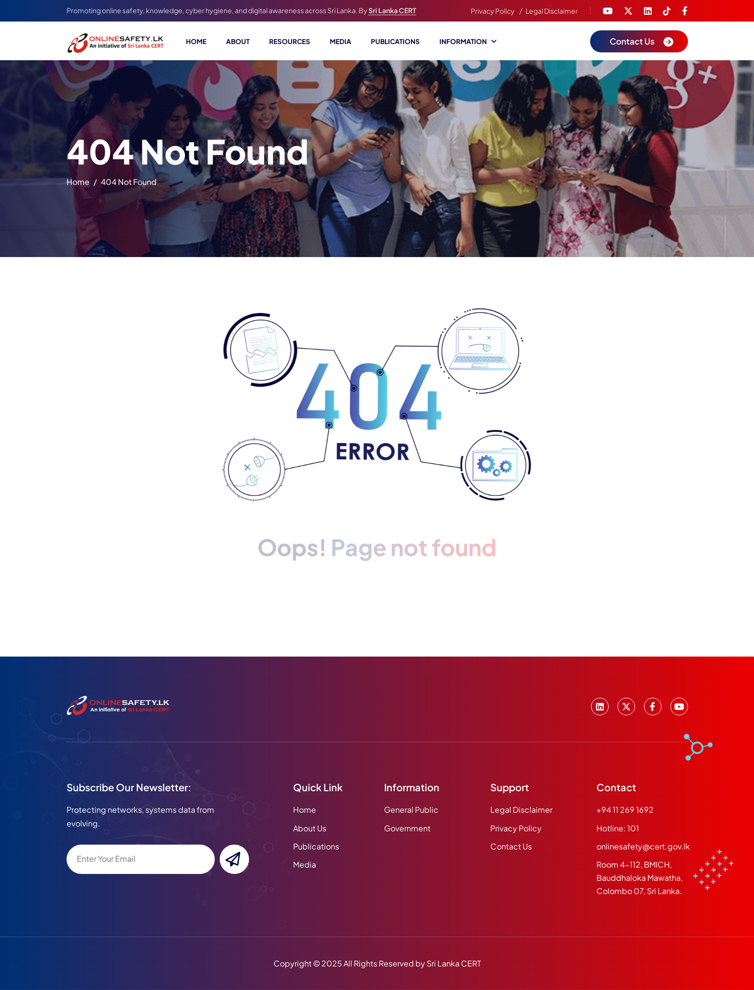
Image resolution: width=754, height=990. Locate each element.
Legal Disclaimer (552, 10)
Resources (289, 41)
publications (316, 846)
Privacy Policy (493, 10)
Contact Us (511, 846)
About (238, 41)
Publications (395, 41)
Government (407, 828)
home (78, 184)
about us (309, 828)
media (304, 864)
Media (340, 41)
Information (463, 41)
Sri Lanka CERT (392, 10)
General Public (411, 809)
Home (196, 41)
